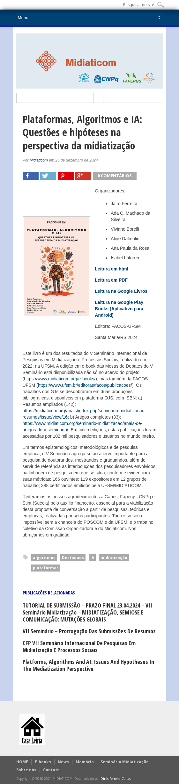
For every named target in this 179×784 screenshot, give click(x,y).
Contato (51, 770)
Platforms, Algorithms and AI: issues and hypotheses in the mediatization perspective (88, 665)
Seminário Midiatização (125, 762)
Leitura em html (111, 268)
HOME (22, 762)
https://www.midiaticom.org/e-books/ (59, 378)
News (63, 762)
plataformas (46, 568)
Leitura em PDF (111, 280)
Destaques (73, 557)
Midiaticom (39, 160)
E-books (43, 762)
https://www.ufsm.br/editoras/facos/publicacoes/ (85, 385)
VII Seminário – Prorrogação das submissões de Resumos (89, 631)
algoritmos (44, 557)
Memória (85, 762)
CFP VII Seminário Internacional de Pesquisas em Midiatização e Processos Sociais (79, 646)
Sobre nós (26, 770)
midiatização (114, 557)
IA (92, 557)
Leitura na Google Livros (121, 291)
